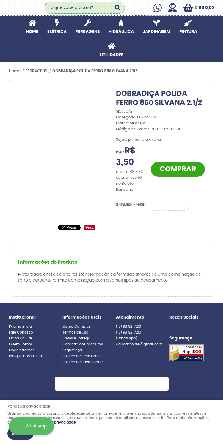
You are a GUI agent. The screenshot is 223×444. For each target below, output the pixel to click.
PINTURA (188, 32)
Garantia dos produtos (82, 344)
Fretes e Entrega (76, 338)
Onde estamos (21, 350)
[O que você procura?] (117, 8)
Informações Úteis (82, 317)
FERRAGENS (88, 32)
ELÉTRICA (57, 32)
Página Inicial (21, 326)
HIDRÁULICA (121, 32)
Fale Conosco (21, 332)
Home (32, 32)
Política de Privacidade (82, 362)
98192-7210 (128, 326)
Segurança (72, 350)
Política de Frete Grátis (81, 356)
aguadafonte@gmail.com (139, 344)
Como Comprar (76, 326)
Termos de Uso (75, 332)
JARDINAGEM (156, 32)
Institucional (22, 317)
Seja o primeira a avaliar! (140, 140)
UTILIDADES (111, 55)
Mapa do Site (20, 338)
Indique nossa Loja (25, 356)
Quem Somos (21, 344)
